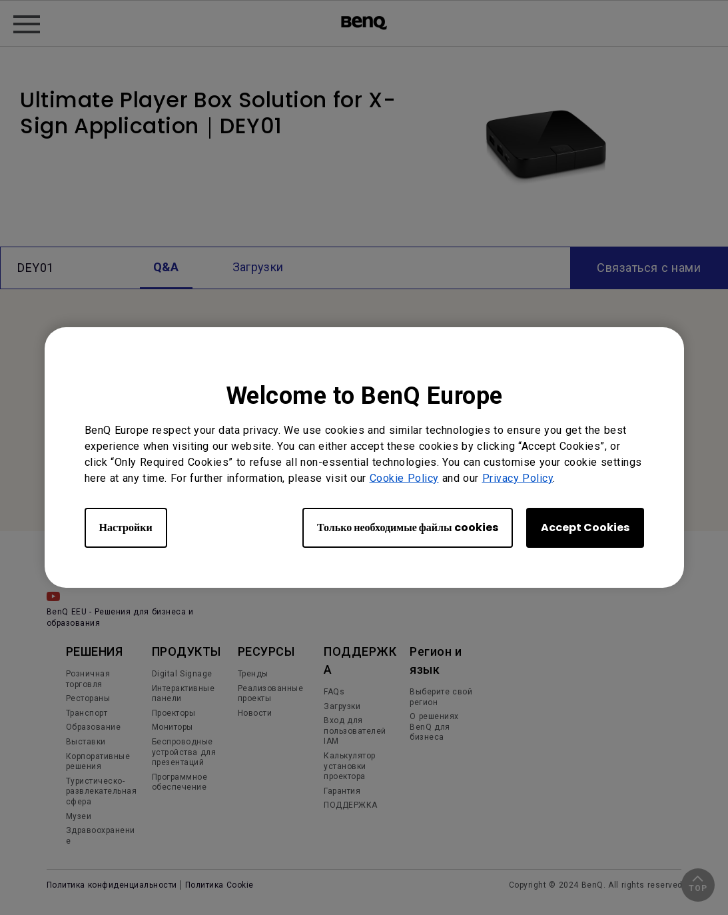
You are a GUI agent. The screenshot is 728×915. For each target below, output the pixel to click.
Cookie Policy (404, 478)
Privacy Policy (517, 478)
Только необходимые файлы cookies (407, 527)
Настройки (126, 527)
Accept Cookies (585, 527)
